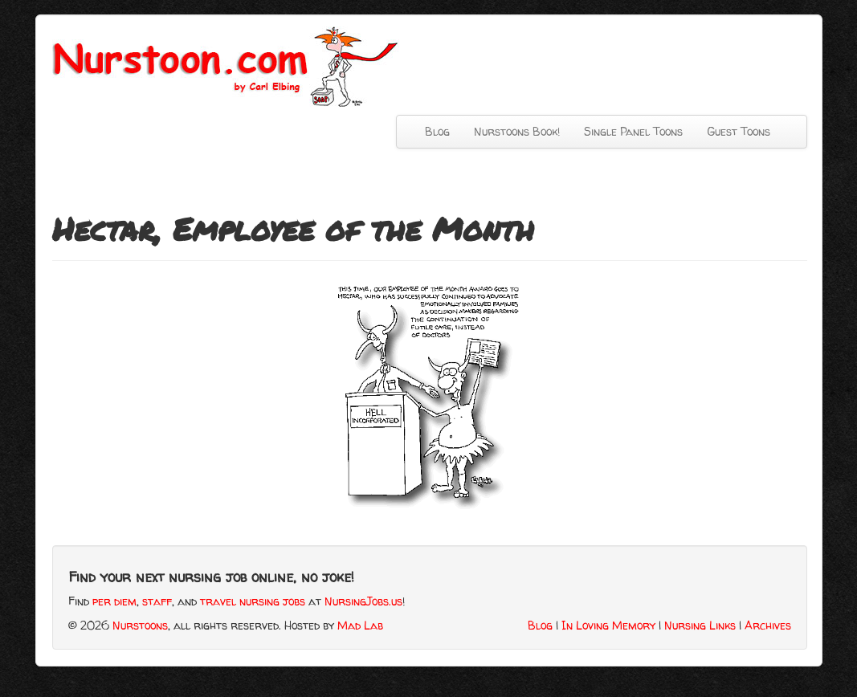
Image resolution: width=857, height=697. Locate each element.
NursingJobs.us (363, 601)
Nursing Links (700, 625)
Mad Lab (360, 625)
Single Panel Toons (633, 131)
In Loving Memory (608, 625)
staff (157, 601)
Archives (768, 625)
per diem (114, 601)
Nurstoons (140, 625)
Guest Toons (738, 131)
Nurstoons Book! (517, 131)
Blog (437, 131)
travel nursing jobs (252, 601)
